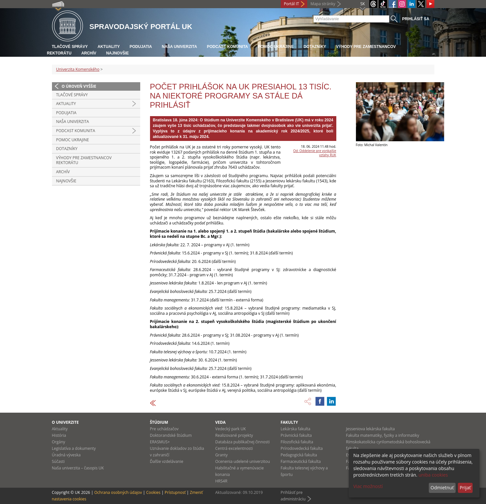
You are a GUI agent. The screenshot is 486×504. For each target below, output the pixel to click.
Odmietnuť (442, 487)
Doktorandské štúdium (171, 435)
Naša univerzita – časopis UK (78, 468)
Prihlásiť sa (415, 19)
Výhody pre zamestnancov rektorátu (84, 160)
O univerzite (65, 422)
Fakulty (289, 422)
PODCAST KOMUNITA (227, 46)
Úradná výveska (66, 455)
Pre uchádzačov (164, 429)
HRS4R (221, 481)
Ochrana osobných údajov (118, 492)
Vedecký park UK (230, 429)
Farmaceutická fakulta (301, 461)
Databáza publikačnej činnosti (242, 442)
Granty (221, 455)
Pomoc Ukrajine (276, 46)
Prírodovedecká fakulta (302, 448)
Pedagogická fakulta (299, 455)
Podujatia (141, 46)
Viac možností (368, 486)
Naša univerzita (179, 46)
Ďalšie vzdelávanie (166, 461)
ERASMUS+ (160, 442)
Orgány (58, 442)
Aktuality (109, 46)
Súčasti (58, 461)
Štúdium (159, 422)
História (59, 435)
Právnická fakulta (296, 435)
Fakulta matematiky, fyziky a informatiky (382, 435)
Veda (220, 422)
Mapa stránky (322, 4)
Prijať (465, 487)
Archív (88, 53)
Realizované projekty (234, 435)
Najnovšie (117, 53)
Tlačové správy (70, 46)
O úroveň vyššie (79, 86)
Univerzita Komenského (78, 69)
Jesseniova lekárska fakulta (370, 429)
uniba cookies (433, 475)
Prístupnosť (175, 492)
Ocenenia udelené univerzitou (242, 461)
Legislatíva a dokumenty (74, 448)
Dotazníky (315, 46)
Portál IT (291, 4)
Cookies (153, 492)
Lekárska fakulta (295, 429)
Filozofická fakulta (297, 442)
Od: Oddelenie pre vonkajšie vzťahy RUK (314, 152)
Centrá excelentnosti (234, 448)
